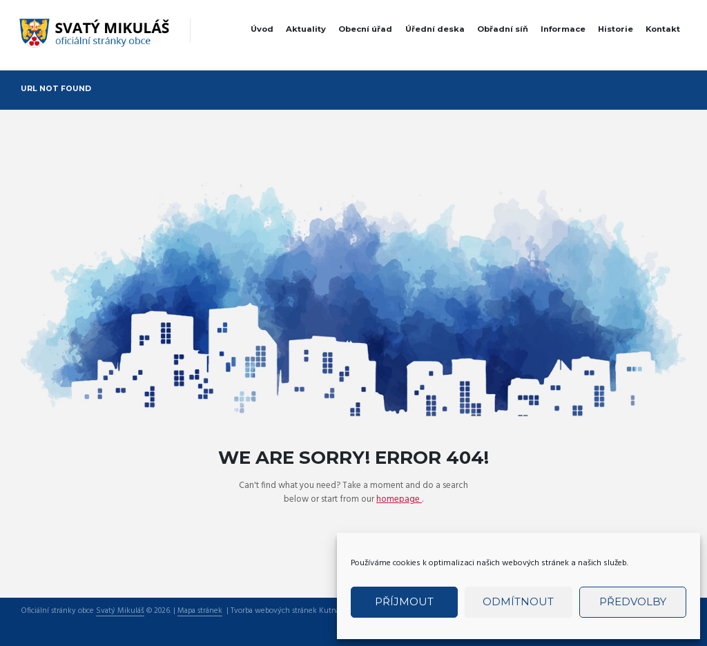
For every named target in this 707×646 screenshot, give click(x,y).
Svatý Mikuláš (120, 611)
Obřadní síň (502, 29)
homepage (399, 499)
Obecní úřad (365, 29)
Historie (615, 29)
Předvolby (632, 601)
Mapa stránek (199, 611)
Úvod (262, 29)
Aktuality (306, 29)
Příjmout (404, 601)
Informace (563, 29)
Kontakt (663, 29)
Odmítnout (518, 601)
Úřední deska (435, 29)
